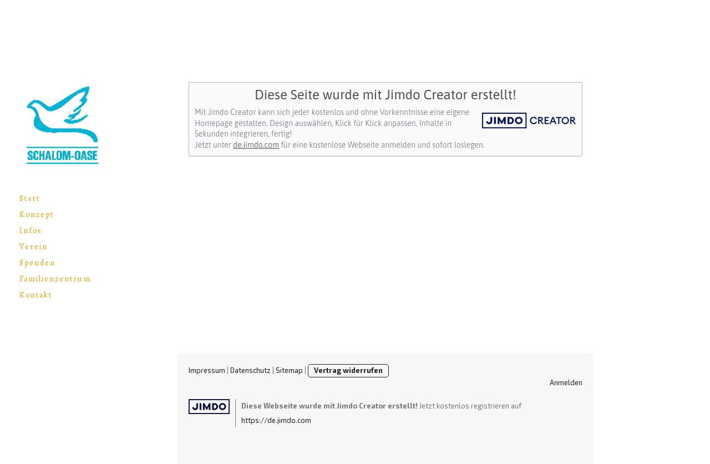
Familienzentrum (55, 279)
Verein (33, 246)
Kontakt (35, 295)
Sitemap (289, 370)
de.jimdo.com (256, 144)
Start (29, 198)
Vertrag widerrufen (348, 370)
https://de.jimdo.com (276, 420)
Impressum (207, 370)
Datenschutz (250, 370)
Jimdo (209, 406)
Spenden (37, 263)
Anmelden (566, 382)
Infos (30, 230)
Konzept (36, 214)
